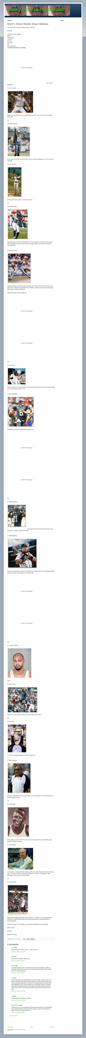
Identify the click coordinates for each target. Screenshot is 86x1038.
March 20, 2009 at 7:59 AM (17, 960)
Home (31, 1027)
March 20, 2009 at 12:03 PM (18, 991)
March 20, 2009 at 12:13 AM (18, 951)
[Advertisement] (31, 1021)
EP (12, 978)
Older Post (51, 1027)
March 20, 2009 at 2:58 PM (18, 1012)
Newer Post (10, 1027)
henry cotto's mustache (35, 9)
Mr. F (12, 947)
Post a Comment (14, 1015)
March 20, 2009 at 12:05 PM (18, 1000)
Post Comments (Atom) (19, 1029)
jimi (12, 956)
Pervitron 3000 (15, 1005)
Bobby (13, 965)
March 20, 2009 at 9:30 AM (17, 973)
